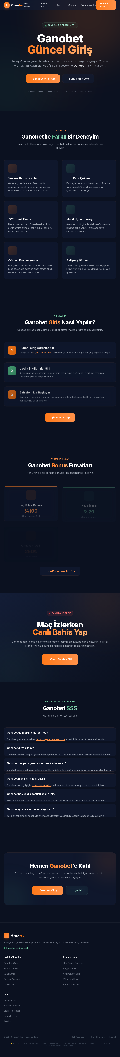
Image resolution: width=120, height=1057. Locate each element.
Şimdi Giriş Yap (61, 417)
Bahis (60, 5)
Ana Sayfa (27, 5)
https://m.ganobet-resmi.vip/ (50, 739)
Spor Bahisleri (11, 968)
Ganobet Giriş (43, 5)
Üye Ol (78, 890)
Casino (72, 5)
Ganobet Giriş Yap (43, 78)
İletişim (7, 1021)
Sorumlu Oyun (11, 1016)
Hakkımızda (10, 1000)
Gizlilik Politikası (12, 1010)
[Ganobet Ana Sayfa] (14, 5)
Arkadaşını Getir (71, 984)
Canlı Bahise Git (61, 659)
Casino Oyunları (12, 979)
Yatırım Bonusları (71, 973)
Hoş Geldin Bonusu (73, 963)
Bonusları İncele (79, 78)
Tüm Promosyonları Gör (60, 571)
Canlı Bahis (9, 973)
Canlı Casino (10, 984)
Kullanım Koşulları (12, 1005)
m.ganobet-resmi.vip (42, 785)
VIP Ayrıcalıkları (71, 979)
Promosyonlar (88, 5)
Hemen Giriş (104, 5)
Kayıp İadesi (69, 968)
